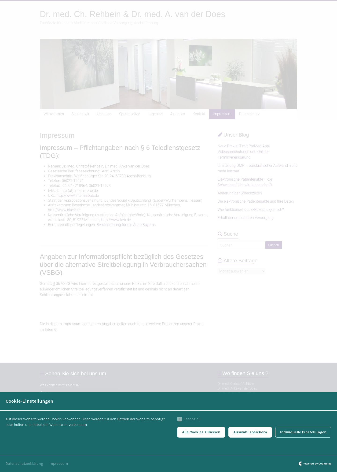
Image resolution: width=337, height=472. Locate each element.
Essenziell (188, 419)
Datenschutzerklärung (24, 463)
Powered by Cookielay (314, 463)
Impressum (58, 463)
